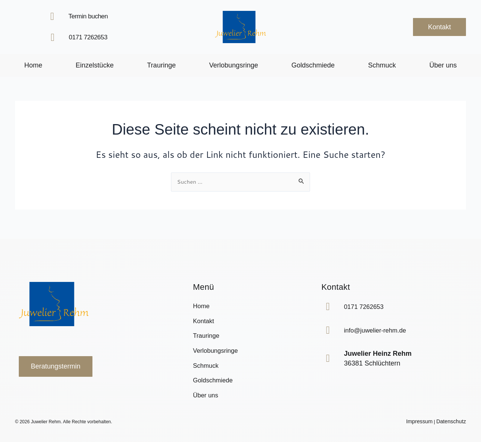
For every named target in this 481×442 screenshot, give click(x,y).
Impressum (426, 421)
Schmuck (382, 65)
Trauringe (161, 65)
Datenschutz (453, 421)
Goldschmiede (313, 65)
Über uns (443, 65)
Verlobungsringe (233, 65)
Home (33, 65)
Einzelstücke (94, 65)
